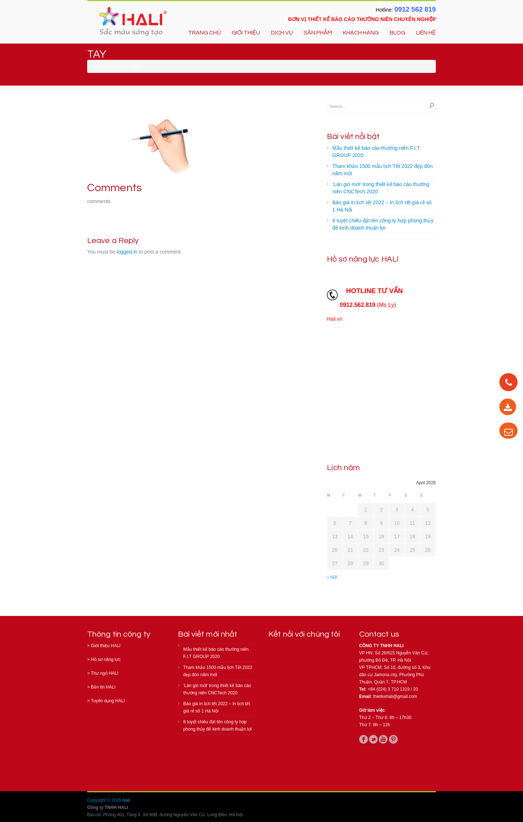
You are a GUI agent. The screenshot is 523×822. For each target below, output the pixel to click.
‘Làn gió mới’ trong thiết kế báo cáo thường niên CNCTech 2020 (380, 187)
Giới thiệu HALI (105, 645)
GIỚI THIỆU (246, 33)
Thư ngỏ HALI (104, 673)
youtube (383, 739)
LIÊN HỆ (426, 33)
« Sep (332, 577)
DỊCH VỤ (282, 33)
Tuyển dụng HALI (108, 700)
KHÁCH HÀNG (361, 33)
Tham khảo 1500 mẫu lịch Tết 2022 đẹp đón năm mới (382, 169)
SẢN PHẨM (318, 33)
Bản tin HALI (103, 687)
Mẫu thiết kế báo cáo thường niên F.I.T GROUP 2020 (376, 151)
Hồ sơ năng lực (106, 659)
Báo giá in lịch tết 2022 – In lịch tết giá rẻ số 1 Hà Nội (381, 206)
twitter (373, 739)
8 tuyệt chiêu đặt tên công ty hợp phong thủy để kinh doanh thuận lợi (382, 224)
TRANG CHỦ (204, 33)
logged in (127, 252)
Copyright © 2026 (104, 800)
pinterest (393, 739)
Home (123, 66)
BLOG (397, 33)
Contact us (379, 634)
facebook (363, 739)
